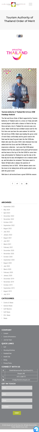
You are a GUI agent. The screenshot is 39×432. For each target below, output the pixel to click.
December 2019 (9, 279)
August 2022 (8, 228)
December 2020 (9, 250)
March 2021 (7, 244)
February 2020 (8, 272)
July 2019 (7, 294)
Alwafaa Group (20, 427)
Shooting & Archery (9, 350)
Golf (5, 347)
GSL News (7, 315)
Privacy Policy (8, 363)
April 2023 (7, 213)
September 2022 (9, 225)
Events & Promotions (10, 336)
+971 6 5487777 (21, 377)
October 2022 (8, 222)
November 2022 (9, 219)
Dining (5, 360)
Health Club (7, 356)
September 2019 (9, 288)
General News (8, 306)
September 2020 (9, 260)
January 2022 (8, 235)
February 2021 (8, 247)
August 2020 (8, 263)
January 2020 (8, 276)
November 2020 (9, 254)
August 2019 (8, 291)
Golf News (7, 312)
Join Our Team (8, 340)
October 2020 (8, 257)
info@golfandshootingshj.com (21, 380)
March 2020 (7, 269)
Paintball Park (7, 353)
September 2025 (9, 207)
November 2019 (9, 282)
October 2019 (8, 285)
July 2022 (7, 232)
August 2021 (8, 238)
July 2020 (7, 266)
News (5, 318)
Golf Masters (8, 309)
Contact (6, 333)
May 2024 (7, 210)
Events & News (8, 303)
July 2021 (7, 241)
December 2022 (9, 216)
